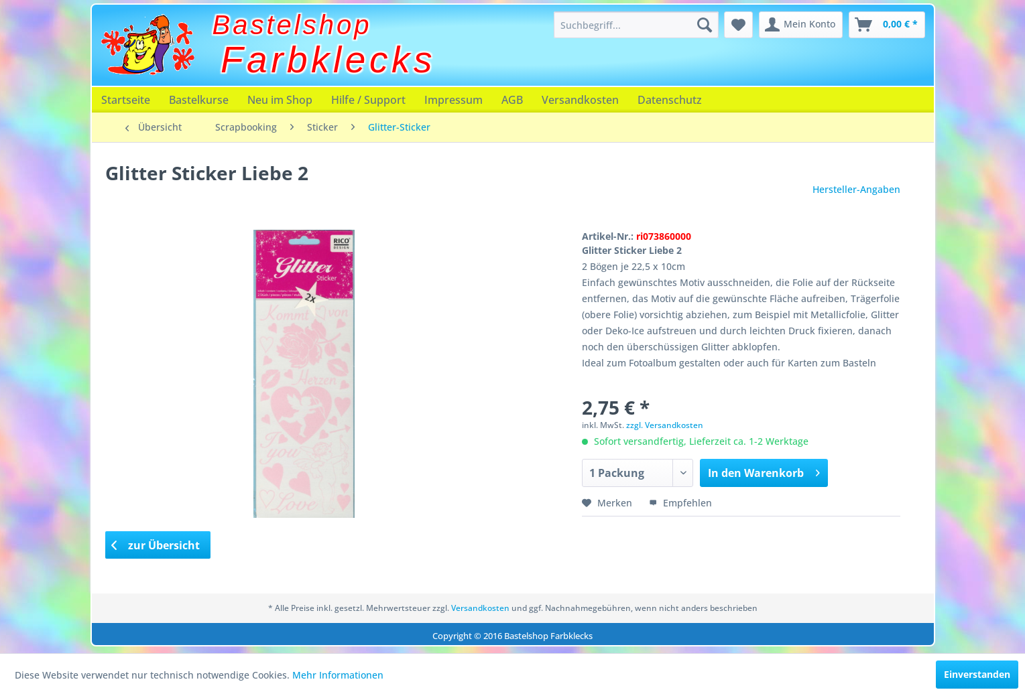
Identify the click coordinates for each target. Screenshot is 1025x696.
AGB (512, 99)
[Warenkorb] (887, 24)
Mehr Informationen (337, 675)
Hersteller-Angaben (856, 189)
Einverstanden (977, 674)
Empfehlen (680, 502)
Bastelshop (292, 25)
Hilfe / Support (368, 99)
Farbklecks (328, 59)
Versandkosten (580, 99)
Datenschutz (670, 99)
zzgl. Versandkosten (664, 425)
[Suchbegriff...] (636, 24)
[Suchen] (704, 24)
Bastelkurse (199, 99)
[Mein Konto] (801, 24)
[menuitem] (636, 24)
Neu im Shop (279, 99)
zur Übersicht (155, 545)
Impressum (453, 99)
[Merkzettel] (738, 24)
